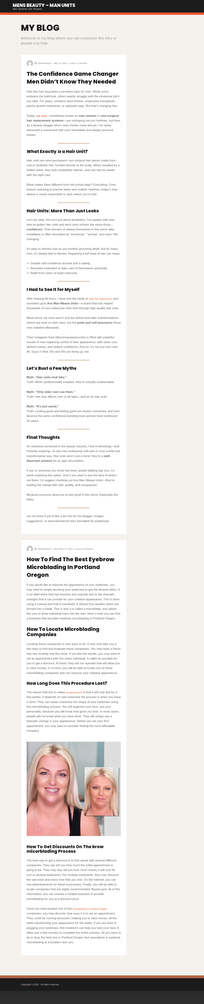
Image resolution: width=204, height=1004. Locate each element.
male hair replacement (103, 306)
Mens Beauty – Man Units (52, 5)
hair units (43, 123)
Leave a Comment (86, 63)
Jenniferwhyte (46, 63)
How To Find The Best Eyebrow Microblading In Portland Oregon (72, 574)
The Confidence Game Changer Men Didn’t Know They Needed (67, 81)
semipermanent (76, 700)
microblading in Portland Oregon (94, 916)
